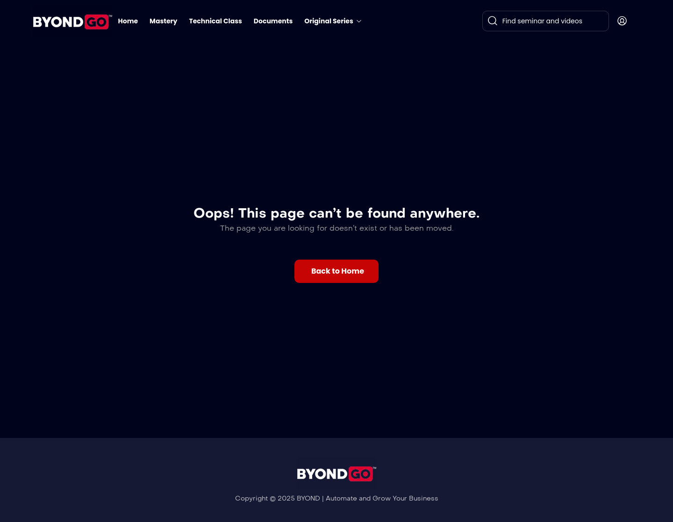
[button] (336, 271)
